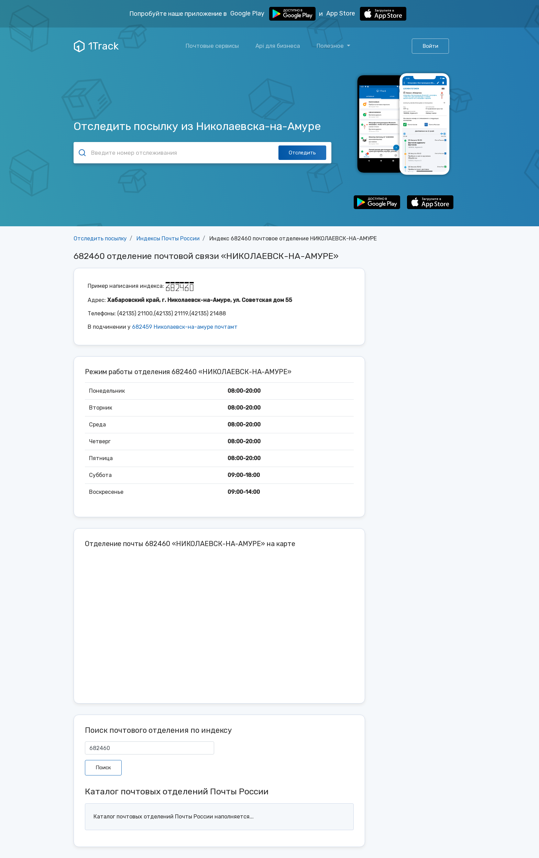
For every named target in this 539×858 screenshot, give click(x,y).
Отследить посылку (100, 238)
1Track (96, 46)
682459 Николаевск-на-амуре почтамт (185, 327)
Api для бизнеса (277, 45)
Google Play (273, 14)
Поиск (103, 767)
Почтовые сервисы (212, 45)
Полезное (331, 45)
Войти (430, 46)
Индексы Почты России (168, 238)
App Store (366, 14)
